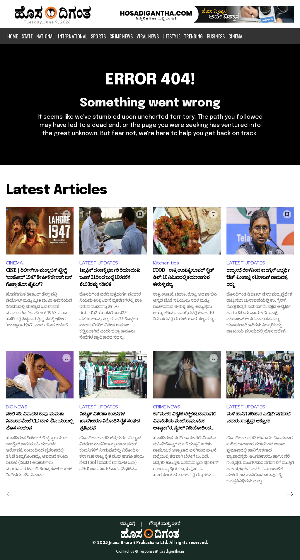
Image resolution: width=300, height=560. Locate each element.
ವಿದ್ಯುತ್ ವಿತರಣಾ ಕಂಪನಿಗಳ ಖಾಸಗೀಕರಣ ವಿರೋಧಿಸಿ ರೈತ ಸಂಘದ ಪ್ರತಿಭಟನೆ (109, 422)
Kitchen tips (166, 263)
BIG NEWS (16, 407)
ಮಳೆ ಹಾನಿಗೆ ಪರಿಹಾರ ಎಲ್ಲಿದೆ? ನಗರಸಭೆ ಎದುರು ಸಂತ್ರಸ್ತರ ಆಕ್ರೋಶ (258, 419)
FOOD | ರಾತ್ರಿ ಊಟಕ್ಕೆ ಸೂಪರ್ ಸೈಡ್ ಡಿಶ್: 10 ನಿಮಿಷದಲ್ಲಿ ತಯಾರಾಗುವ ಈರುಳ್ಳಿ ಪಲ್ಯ (183, 278)
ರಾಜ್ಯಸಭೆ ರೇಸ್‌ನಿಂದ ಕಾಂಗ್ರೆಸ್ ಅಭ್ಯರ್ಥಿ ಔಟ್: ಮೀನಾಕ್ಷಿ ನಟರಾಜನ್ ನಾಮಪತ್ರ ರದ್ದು (258, 278)
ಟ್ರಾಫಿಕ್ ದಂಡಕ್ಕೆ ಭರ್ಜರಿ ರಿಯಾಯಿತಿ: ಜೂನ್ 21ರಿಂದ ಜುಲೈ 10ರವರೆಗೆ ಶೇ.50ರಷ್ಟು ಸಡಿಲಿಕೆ (109, 278)
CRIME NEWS (166, 407)
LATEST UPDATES (98, 263)
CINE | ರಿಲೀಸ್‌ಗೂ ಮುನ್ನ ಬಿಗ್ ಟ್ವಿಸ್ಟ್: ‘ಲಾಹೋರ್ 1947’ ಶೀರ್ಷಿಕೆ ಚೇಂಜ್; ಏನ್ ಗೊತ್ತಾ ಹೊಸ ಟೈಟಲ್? (39, 278)
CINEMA (14, 263)
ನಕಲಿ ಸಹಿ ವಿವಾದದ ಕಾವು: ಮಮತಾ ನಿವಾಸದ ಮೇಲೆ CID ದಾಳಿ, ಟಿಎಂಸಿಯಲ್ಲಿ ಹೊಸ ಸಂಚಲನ (39, 422)
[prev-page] (10, 494)
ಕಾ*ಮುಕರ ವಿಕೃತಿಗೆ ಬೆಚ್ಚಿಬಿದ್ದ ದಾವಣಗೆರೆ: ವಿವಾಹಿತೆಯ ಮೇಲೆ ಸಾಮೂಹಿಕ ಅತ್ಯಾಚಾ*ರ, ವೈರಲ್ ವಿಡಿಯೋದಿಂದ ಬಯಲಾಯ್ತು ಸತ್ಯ (184, 422)
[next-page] (289, 494)
